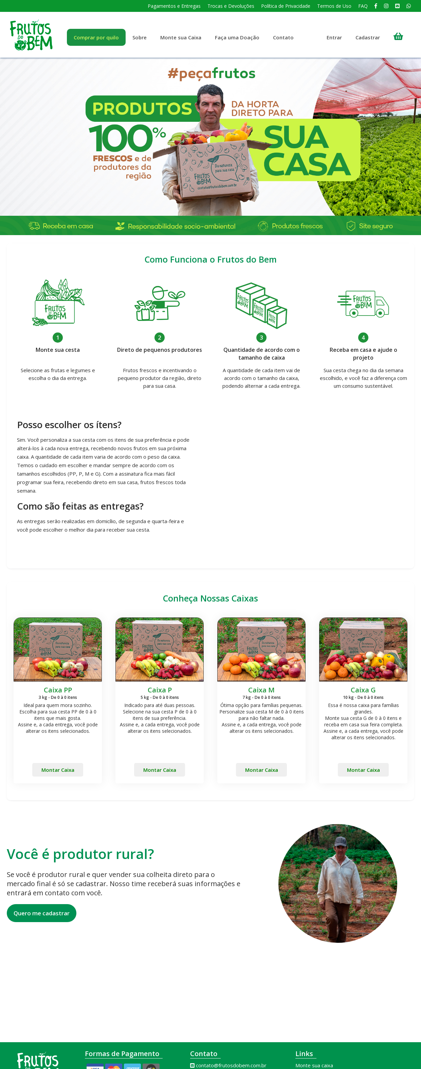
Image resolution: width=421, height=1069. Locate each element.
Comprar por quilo (96, 37)
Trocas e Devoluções (230, 6)
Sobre (139, 37)
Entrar (334, 37)
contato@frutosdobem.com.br (231, 1065)
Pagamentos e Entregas (174, 6)
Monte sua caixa (314, 1065)
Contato (283, 37)
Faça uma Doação (237, 37)
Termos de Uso (334, 6)
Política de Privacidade (285, 6)
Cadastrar (367, 37)
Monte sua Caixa (180, 37)
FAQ (363, 6)
